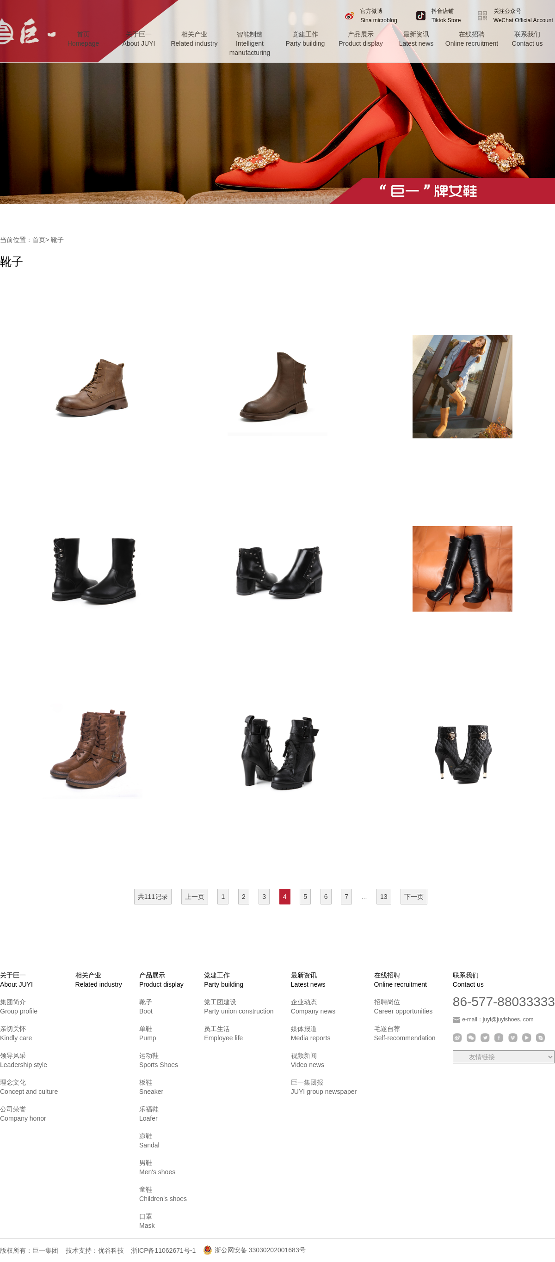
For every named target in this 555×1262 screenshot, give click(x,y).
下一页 (414, 896)
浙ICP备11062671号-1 (163, 1250)
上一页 (194, 896)
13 (384, 896)
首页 (38, 239)
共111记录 (153, 896)
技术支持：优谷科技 (95, 1250)
